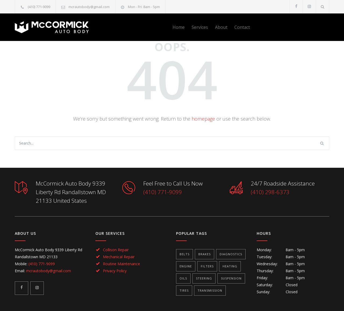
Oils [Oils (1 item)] (183, 278)
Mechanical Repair (119, 256)
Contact (242, 27)
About (221, 27)
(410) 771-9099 (39, 6)
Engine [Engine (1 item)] (186, 266)
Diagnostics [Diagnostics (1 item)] (231, 254)
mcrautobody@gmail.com (89, 6)
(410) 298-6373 (270, 192)
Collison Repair (116, 249)
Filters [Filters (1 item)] (207, 266)
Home (179, 27)
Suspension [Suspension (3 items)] (231, 278)
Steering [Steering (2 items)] (204, 278)
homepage (203, 119)
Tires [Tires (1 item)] (184, 290)
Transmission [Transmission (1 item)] (210, 290)
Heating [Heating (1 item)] (230, 266)
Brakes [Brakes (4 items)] (204, 254)
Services (200, 27)
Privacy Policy (115, 270)
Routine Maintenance (121, 263)
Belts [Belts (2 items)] (184, 254)
